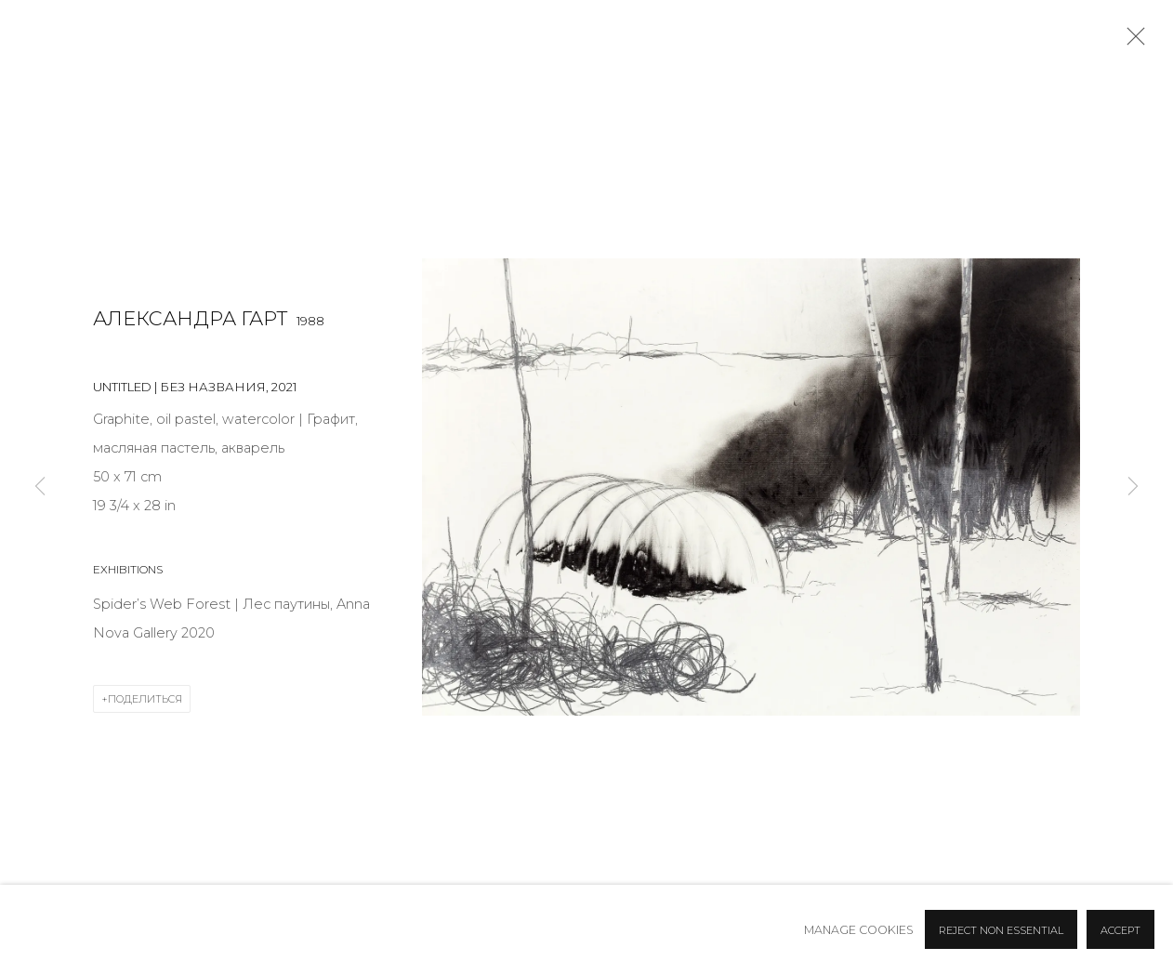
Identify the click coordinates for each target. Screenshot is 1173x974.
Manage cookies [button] (859, 930)
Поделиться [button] (145, 698)
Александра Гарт (190, 318)
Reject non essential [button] (1001, 930)
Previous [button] (40, 487)
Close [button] (1131, 42)
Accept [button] (1120, 930)
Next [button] (1133, 487)
